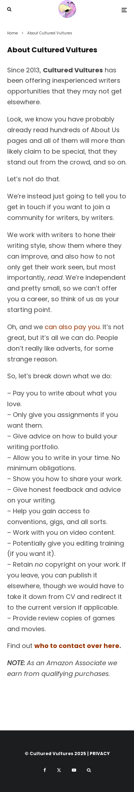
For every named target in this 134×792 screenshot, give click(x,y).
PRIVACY (100, 753)
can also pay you (72, 326)
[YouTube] (73, 770)
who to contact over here (76, 645)
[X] (58, 770)
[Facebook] (44, 770)
